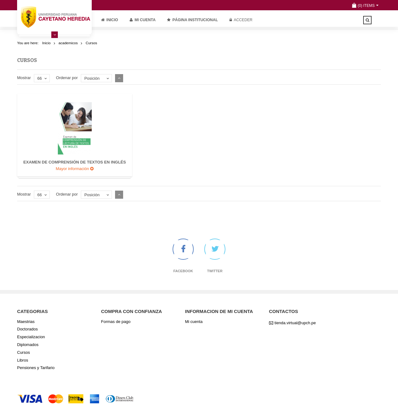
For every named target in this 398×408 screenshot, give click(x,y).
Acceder (240, 20)
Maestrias (26, 321)
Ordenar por (67, 77)
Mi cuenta (143, 20)
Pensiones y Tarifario (35, 367)
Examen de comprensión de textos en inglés (74, 162)
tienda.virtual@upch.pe (295, 322)
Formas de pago (116, 321)
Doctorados (27, 329)
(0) (360, 5)
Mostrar (24, 77)
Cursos (23, 352)
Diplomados (28, 344)
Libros (22, 360)
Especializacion (31, 336)
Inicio (109, 20)
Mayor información (75, 168)
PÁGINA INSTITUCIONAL (192, 20)
